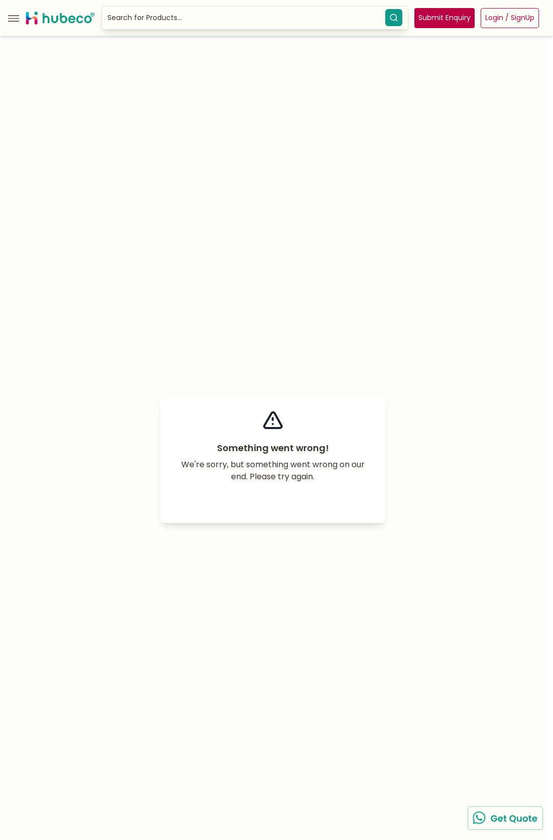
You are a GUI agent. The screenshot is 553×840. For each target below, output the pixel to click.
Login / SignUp (509, 18)
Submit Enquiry (444, 18)
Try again (273, 500)
